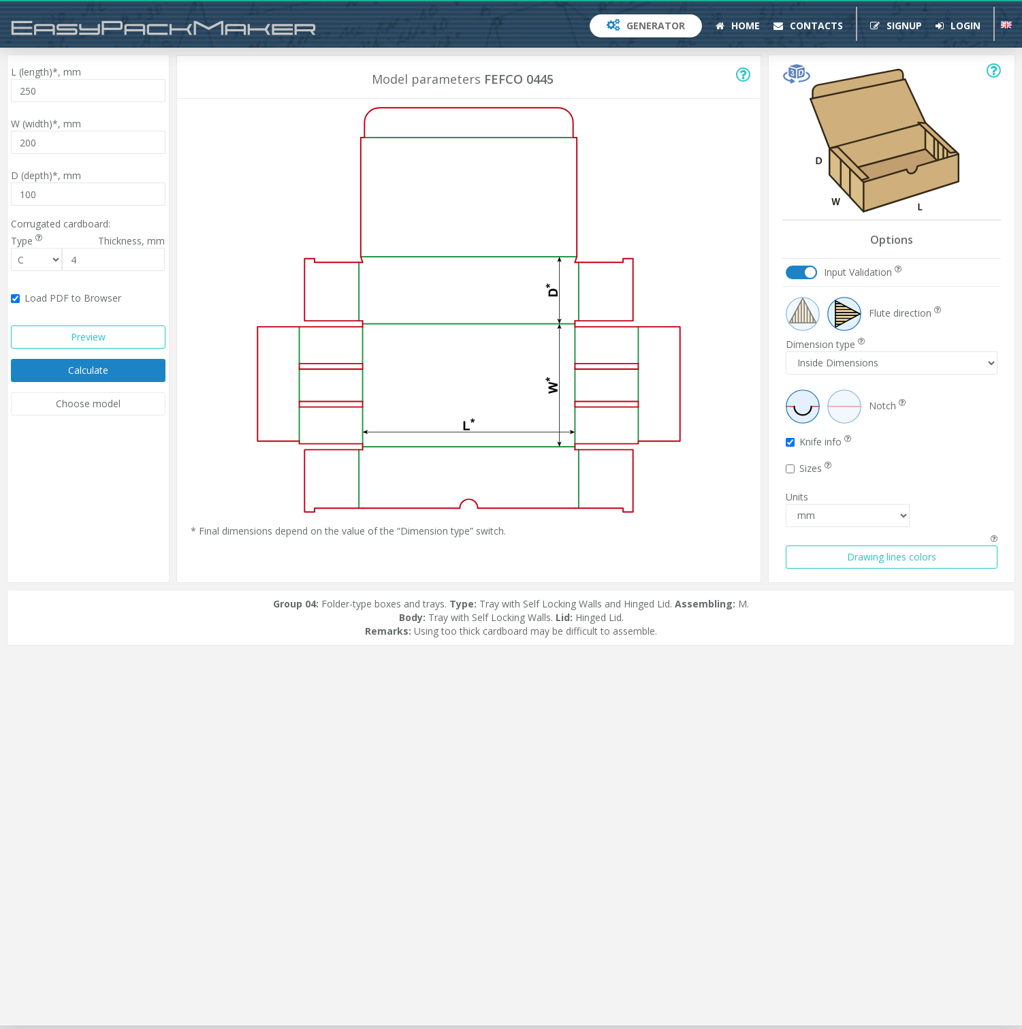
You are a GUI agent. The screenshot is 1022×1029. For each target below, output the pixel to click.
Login (958, 25)
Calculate (88, 370)
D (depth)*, (46, 175)
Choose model (88, 403)
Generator (646, 25)
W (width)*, (46, 123)
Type (26, 240)
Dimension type (825, 344)
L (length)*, (46, 71)
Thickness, (131, 240)
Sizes (808, 468)
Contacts (808, 25)
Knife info (818, 441)
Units (797, 496)
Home (738, 25)
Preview (88, 336)
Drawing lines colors (891, 556)
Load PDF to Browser (66, 297)
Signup (896, 25)
